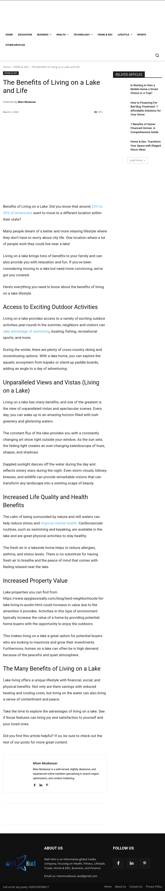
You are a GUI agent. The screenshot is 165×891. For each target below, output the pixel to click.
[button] (157, 55)
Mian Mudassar (27, 101)
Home (6, 67)
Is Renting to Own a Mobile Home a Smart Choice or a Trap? (145, 89)
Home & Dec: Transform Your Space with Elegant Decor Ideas (144, 141)
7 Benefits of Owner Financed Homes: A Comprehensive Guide (143, 125)
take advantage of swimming (26, 331)
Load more (138, 156)
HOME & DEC (21, 67)
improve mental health (59, 523)
